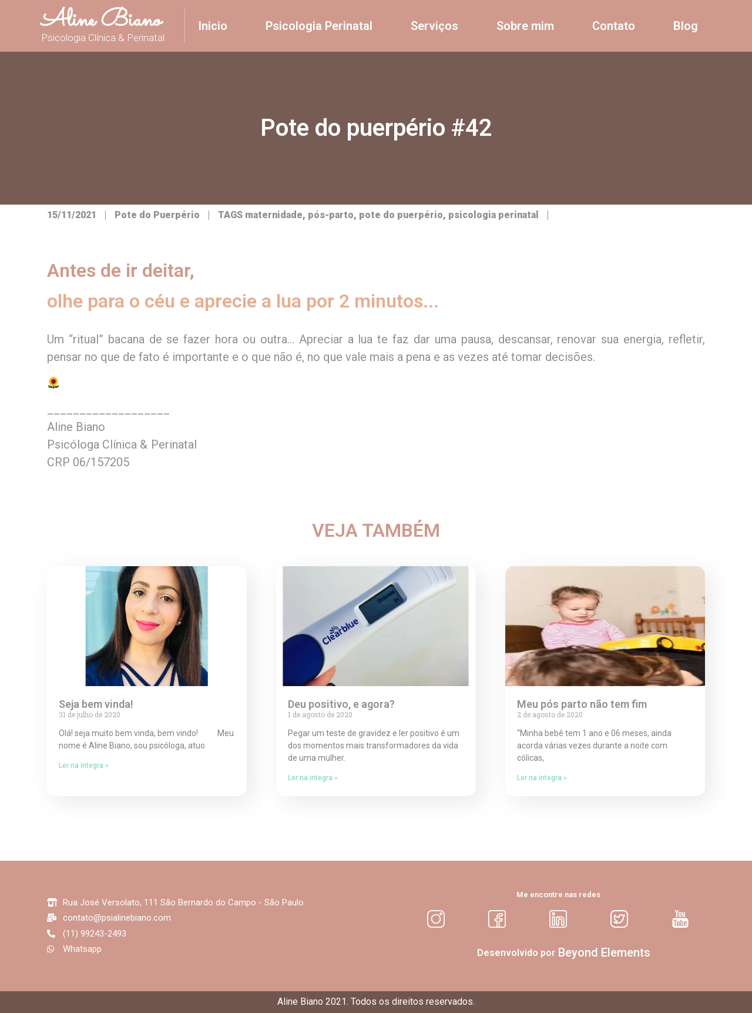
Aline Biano (101, 20)
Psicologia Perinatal (319, 26)
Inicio (212, 26)
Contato (613, 26)
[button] (604, 952)
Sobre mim (525, 26)
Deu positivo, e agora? (341, 704)
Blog (685, 26)
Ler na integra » (84, 765)
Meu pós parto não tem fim (582, 704)
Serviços (434, 26)
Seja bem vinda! (96, 704)
